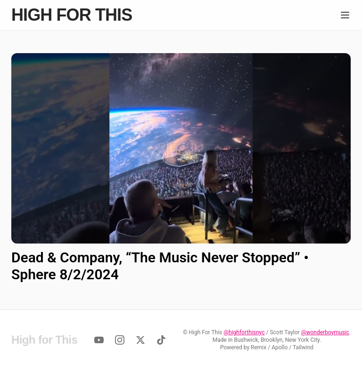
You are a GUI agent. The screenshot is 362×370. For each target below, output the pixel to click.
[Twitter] (140, 340)
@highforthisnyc (243, 332)
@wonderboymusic (325, 332)
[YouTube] (99, 340)
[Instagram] (119, 340)
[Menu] (345, 15)
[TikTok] (161, 340)
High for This (71, 15)
